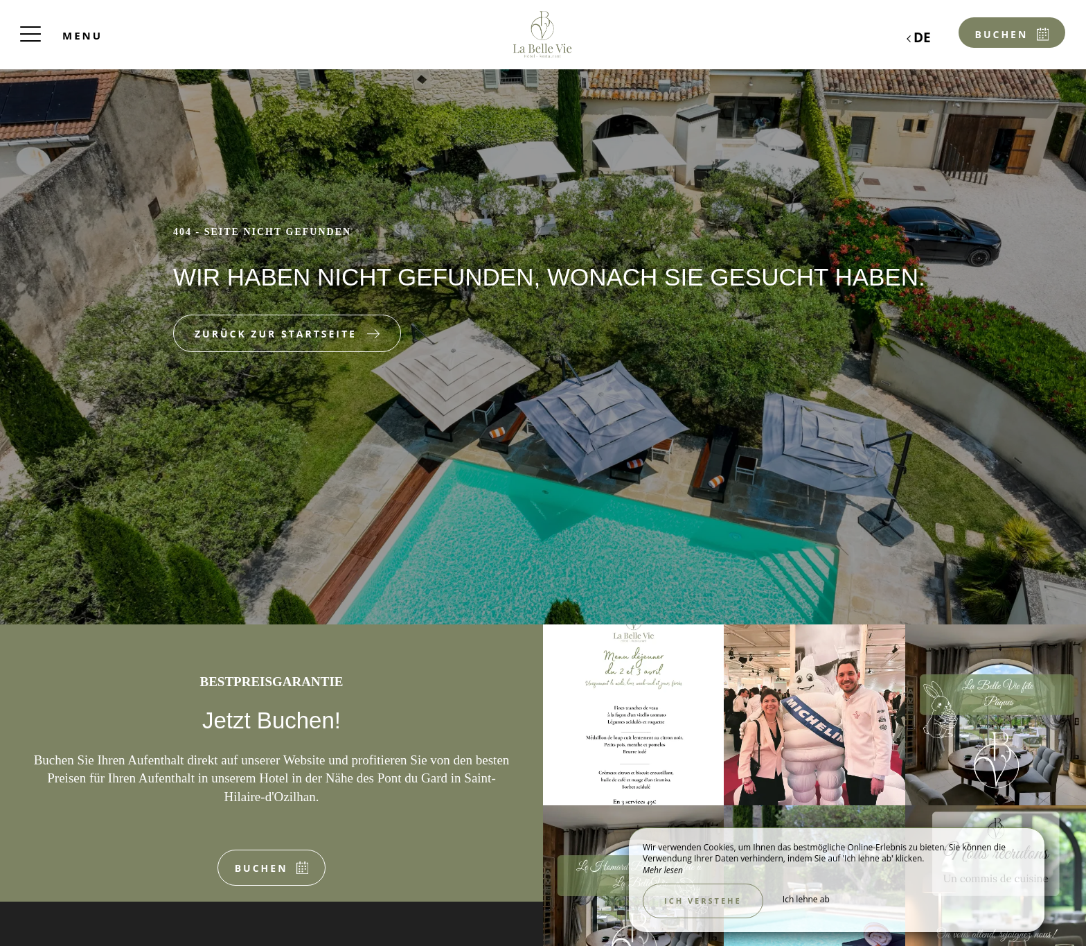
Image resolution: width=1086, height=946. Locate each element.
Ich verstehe (703, 900)
